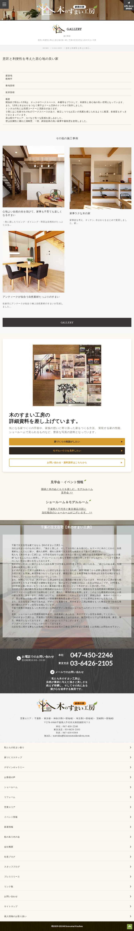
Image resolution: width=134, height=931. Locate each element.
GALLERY (57, 48)
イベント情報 (11, 816)
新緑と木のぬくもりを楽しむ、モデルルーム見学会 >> (67, 490)
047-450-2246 (70, 726)
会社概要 (8, 846)
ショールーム (11, 787)
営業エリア (25, 718)
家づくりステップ (13, 757)
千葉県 (37, 718)
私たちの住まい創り (14, 747)
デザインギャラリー (14, 767)
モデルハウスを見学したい (67, 450)
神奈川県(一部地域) (63, 718)
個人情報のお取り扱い (15, 916)
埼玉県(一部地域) (85, 718)
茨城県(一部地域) (105, 718)
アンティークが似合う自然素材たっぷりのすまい (31, 296)
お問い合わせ (11, 896)
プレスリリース (12, 876)
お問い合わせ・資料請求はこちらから (67, 462)
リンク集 (8, 886)
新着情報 (8, 826)
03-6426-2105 (72, 729)
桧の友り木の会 (12, 836)
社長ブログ (9, 856)
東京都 (47, 718)
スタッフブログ (12, 866)
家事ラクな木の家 (80, 213)
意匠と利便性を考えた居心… (78, 48)
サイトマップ (11, 906)
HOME (46, 48)
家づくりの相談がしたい (67, 441)
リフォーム (9, 797)
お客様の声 (9, 777)
